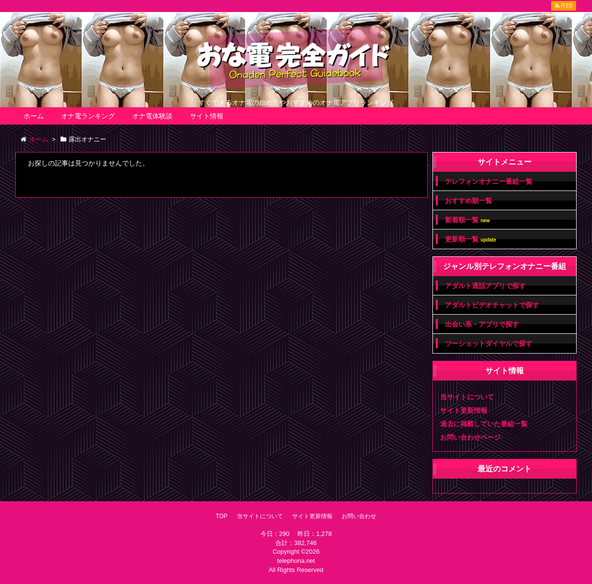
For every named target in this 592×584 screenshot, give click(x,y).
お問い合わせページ (470, 437)
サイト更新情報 (463, 410)
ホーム (34, 116)
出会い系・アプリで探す (482, 324)
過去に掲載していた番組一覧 (484, 424)
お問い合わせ (359, 516)
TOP (221, 516)
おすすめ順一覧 (468, 200)
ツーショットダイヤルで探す (488, 343)
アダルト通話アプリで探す (485, 285)
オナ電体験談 (152, 116)
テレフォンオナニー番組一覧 (488, 181)
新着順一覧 (467, 220)
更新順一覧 (470, 239)
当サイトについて (467, 397)
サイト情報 (206, 116)
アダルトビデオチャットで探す (492, 305)
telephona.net (296, 560)
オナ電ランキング (88, 116)
